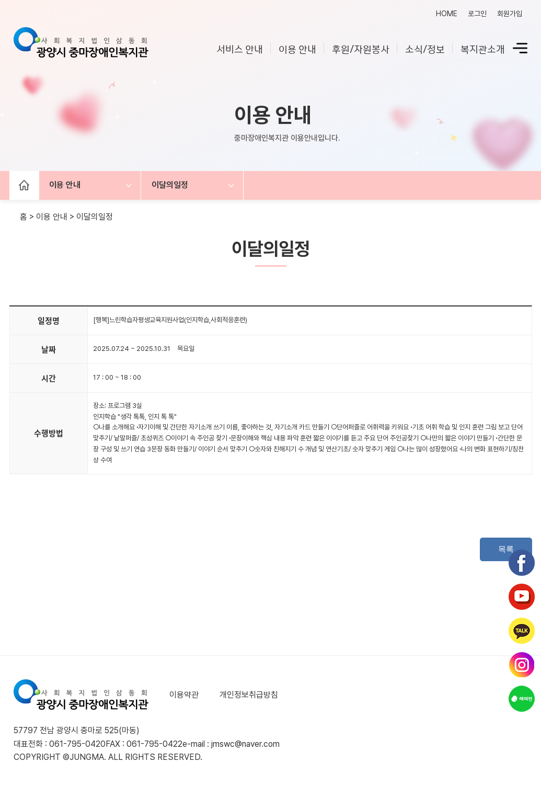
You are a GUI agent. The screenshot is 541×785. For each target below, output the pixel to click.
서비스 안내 (239, 48)
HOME (446, 13)
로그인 (477, 13)
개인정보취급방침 (249, 695)
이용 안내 (297, 48)
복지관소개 (483, 48)
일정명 (49, 320)
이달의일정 (170, 185)
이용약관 (184, 695)
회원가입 (509, 13)
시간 (48, 378)
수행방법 (48, 433)
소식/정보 (425, 48)
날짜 (48, 349)
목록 (506, 548)
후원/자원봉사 (360, 48)
